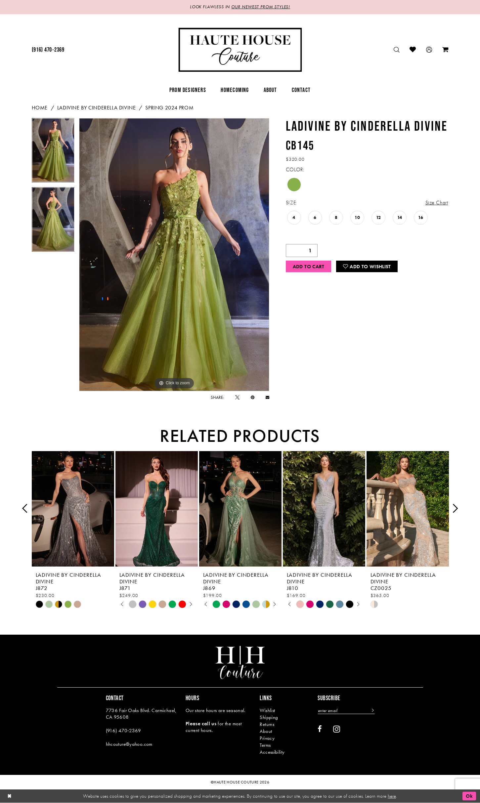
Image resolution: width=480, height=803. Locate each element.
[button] (429, 49)
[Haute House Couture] (240, 50)
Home (40, 107)
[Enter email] (347, 710)
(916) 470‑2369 (123, 730)
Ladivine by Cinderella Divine (96, 107)
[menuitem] (48, 50)
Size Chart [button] (436, 202)
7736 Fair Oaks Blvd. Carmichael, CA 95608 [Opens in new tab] (141, 713)
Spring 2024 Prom (169, 107)
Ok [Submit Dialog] (469, 796)
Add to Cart (309, 267)
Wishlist (267, 710)
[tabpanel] (53, 152)
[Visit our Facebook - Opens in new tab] (320, 729)
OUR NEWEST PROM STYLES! (260, 7)
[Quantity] (302, 250)
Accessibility (272, 752)
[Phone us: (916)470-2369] (48, 50)
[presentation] (73, 509)
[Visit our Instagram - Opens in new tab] (336, 729)
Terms (265, 745)
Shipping (269, 717)
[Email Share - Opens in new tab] (267, 397)
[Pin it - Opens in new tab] (252, 397)
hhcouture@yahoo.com (129, 744)
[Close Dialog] (9, 796)
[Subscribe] (373, 710)
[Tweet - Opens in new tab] (237, 397)
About (266, 731)
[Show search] (397, 49)
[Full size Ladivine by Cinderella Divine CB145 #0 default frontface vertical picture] (174, 254)
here (392, 796)
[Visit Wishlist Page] (413, 49)
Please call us (201, 723)
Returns (267, 724)
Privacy (267, 738)
